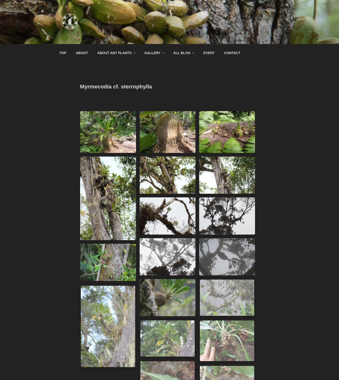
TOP (63, 53)
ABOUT (82, 53)
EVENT (209, 53)
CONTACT (232, 53)
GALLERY (154, 53)
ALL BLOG (184, 53)
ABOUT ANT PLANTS (116, 53)
